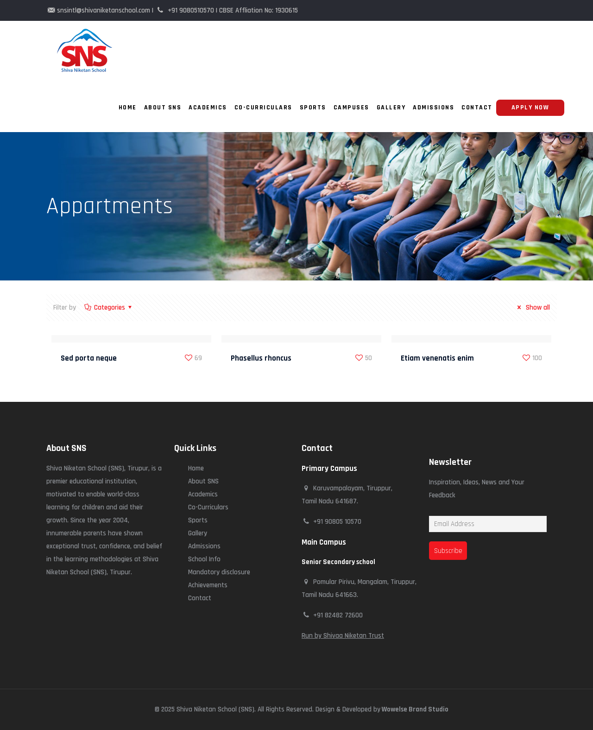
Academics (203, 494)
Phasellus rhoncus (261, 358)
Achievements (207, 585)
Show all (532, 307)
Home (196, 468)
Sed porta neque (89, 358)
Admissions (204, 546)
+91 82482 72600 (338, 615)
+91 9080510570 (191, 10)
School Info (204, 559)
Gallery (197, 533)
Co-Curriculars (208, 507)
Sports (198, 520)
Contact (199, 598)
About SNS (203, 481)
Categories (109, 307)
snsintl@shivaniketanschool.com (103, 10)
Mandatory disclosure (219, 572)
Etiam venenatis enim (437, 358)
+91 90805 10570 (337, 521)
